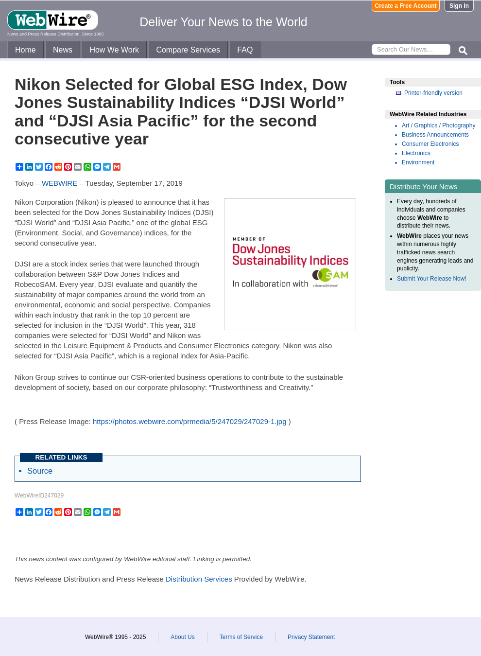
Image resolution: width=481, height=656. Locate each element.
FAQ (245, 50)
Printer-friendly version (433, 92)
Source (39, 470)
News (62, 50)
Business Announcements (435, 134)
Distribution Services (199, 579)
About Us (182, 637)
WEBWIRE (59, 183)
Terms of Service (241, 637)
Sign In (459, 5)
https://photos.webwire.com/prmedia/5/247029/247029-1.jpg (190, 421)
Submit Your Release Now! (431, 278)
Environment (418, 162)
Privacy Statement (311, 637)
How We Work (114, 50)
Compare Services (188, 50)
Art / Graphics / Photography (438, 125)
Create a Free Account (406, 5)
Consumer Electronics (430, 144)
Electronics (416, 153)
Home (25, 50)
